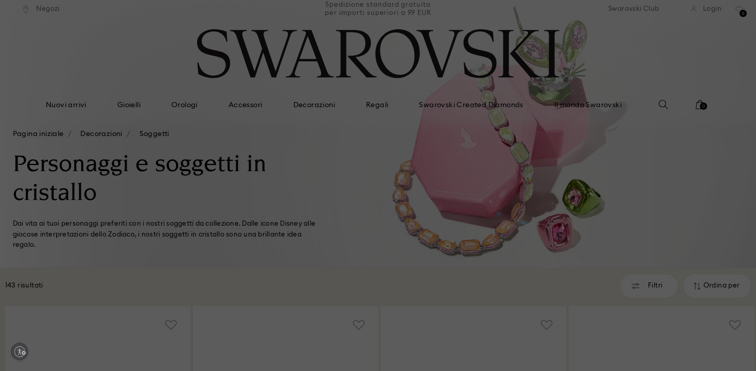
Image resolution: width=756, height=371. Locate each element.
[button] (547, 124)
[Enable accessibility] (19, 351)
